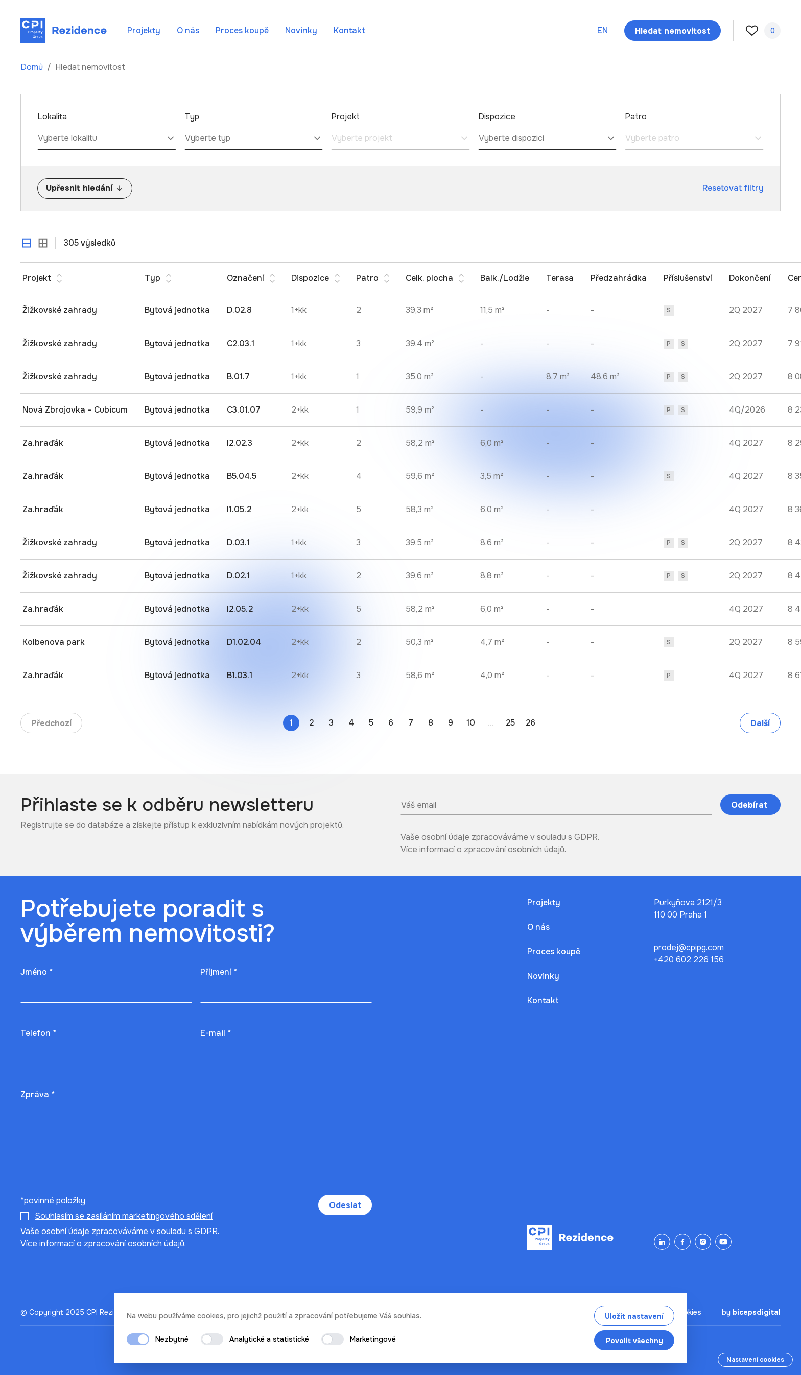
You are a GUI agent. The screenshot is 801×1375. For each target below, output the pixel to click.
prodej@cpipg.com (689, 947)
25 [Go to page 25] (510, 722)
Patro (636, 116)
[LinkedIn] (662, 1242)
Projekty (143, 30)
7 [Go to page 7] (410, 722)
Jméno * (36, 972)
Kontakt (349, 30)
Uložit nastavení (634, 1316)
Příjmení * (218, 972)
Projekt (345, 116)
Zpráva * (37, 1094)
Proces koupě (242, 30)
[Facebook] (682, 1242)
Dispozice (496, 116)
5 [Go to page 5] (371, 722)
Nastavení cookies (755, 1360)
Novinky (301, 30)
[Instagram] (703, 1242)
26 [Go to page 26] (530, 722)
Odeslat (345, 1205)
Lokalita (52, 116)
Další (760, 723)
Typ (191, 116)
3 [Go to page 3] (331, 722)
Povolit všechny (634, 1340)
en (602, 30)
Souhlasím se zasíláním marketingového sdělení (124, 1216)
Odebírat (750, 805)
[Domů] (63, 30)
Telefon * (38, 1033)
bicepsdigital (757, 1312)
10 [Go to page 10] (470, 722)
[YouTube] (723, 1242)
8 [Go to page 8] (430, 722)
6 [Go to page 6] (390, 722)
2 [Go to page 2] (311, 722)
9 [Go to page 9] (450, 722)
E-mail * (215, 1033)
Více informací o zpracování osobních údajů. (483, 849)
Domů (32, 67)
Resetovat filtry (733, 188)
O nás (188, 30)
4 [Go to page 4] (351, 722)
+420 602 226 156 (689, 959)
